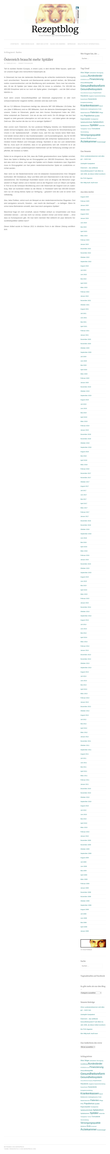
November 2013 (86, 659)
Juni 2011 (84, 762)
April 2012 (84, 728)
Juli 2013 (83, 676)
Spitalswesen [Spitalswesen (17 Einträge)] (85, 125)
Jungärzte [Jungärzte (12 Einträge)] (91, 96)
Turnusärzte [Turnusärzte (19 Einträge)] (96, 128)
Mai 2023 (84, 227)
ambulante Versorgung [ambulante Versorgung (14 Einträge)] (96, 72)
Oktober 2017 (85, 482)
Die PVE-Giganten (87, 178)
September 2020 (86, 352)
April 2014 (84, 637)
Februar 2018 (85, 469)
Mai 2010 (84, 819)
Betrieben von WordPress (14, 1147)
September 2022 (86, 261)
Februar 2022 (85, 292)
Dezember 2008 (86, 892)
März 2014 (84, 641)
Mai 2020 (84, 365)
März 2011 (84, 775)
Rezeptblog (55, 29)
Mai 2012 (84, 724)
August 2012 (85, 715)
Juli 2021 (83, 313)
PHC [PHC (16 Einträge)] (82, 116)
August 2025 (85, 197)
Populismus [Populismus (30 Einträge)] (89, 115)
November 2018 (86, 439)
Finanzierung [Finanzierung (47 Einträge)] (96, 79)
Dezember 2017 (86, 473)
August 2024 (85, 214)
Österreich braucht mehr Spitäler (28, 60)
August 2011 (85, 754)
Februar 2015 (85, 598)
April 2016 (84, 546)
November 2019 (86, 387)
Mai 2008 (84, 922)
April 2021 (84, 326)
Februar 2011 (85, 780)
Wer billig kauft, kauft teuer (89, 182)
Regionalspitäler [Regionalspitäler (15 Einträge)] (85, 119)
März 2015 (84, 594)
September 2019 (86, 395)
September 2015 (86, 572)
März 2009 (84, 879)
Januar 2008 (85, 931)
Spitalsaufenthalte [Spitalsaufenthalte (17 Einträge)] (87, 122)
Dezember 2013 (86, 654)
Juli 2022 (83, 270)
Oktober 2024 (85, 210)
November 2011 (86, 741)
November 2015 (86, 564)
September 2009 (86, 853)
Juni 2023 (84, 222)
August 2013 (85, 672)
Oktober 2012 (85, 711)
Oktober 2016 (85, 529)
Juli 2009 (83, 862)
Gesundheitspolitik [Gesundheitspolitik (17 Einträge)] (87, 82)
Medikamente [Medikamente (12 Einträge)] (84, 109)
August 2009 (85, 857)
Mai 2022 (84, 279)
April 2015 (84, 590)
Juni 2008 (84, 918)
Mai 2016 (84, 542)
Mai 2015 (84, 585)
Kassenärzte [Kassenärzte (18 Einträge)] (92, 99)
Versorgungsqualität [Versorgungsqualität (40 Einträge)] (90, 135)
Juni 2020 (84, 361)
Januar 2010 (85, 836)
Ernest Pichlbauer (25, 63)
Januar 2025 (85, 205)
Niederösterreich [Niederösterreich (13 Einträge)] (85, 112)
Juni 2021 (84, 318)
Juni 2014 (84, 629)
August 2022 (85, 266)
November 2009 (86, 845)
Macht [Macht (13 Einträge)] (101, 106)
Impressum (71, 44)
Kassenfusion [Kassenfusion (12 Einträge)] (84, 99)
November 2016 (86, 525)
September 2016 (86, 534)
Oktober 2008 (85, 901)
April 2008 (84, 927)
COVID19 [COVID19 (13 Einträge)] (83, 79)
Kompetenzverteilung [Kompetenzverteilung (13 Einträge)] (87, 102)
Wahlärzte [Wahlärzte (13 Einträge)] (83, 138)
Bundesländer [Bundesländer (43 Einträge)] (95, 75)
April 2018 (84, 460)
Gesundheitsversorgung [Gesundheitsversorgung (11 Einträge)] (86, 92)
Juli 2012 (83, 719)
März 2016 (84, 551)
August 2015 (85, 577)
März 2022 (84, 287)
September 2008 (86, 905)
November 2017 (86, 477)
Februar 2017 (85, 512)
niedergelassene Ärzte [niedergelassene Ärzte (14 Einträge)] (94, 109)
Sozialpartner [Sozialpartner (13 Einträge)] (94, 119)
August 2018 (85, 451)
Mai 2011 (84, 767)
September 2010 (86, 801)
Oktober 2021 (85, 305)
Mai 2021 (84, 322)
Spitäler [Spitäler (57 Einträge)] (94, 125)
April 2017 (84, 503)
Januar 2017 (85, 516)
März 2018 (84, 464)
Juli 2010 (83, 810)
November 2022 (86, 253)
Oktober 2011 (85, 745)
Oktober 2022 (85, 257)
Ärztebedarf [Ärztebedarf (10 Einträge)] (93, 138)
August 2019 (85, 400)
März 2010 (84, 827)
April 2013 (84, 689)
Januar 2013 (85, 702)
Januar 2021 (85, 335)
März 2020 (84, 374)
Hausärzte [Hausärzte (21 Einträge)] (84, 96)
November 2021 (86, 300)
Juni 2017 (84, 495)
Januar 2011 (85, 784)
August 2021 (85, 309)
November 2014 (86, 607)
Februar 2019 (85, 425)
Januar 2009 (85, 888)
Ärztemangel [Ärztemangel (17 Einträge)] (101, 142)
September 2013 (86, 667)
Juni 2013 (84, 680)
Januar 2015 (85, 603)
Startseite (15, 44)
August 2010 (85, 806)
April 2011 (84, 771)
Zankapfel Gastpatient (88, 163)
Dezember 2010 (86, 788)
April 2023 (84, 231)
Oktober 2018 (85, 443)
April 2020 (84, 369)
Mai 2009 (84, 870)
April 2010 (84, 823)
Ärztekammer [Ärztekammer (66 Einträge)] (89, 141)
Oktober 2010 (85, 797)
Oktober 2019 (85, 391)
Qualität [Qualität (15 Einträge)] (97, 116)
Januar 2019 (85, 430)
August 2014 (85, 620)
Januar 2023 (85, 244)
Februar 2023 (85, 240)
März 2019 (84, 421)
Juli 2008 (83, 914)
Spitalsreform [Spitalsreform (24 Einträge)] (98, 122)
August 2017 (85, 486)
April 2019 (84, 417)
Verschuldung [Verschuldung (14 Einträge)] (85, 132)
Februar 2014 (85, 646)
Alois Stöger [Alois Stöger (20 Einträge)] (85, 72)
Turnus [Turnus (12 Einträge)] (89, 128)
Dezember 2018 (86, 434)
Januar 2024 (85, 218)
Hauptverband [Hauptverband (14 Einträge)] (97, 92)
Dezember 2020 (86, 339)
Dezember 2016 (86, 521)
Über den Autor (42, 44)
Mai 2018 (84, 456)
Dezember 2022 (86, 248)
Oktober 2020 (85, 348)
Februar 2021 (85, 330)
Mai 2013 (84, 685)
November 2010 (86, 793)
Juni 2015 (84, 581)
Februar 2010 (85, 832)
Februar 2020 (85, 378)
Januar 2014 (85, 650)
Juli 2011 (83, 758)
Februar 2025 (85, 201)
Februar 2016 (85, 555)
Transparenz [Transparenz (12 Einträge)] (84, 128)
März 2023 (84, 235)
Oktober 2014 (85, 611)
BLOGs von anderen (57, 44)
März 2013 (84, 693)
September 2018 (86, 447)
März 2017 (84, 508)
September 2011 (86, 750)
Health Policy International (88, 44)
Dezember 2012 (86, 706)
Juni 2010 (84, 814)
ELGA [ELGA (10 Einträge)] (87, 79)
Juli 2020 (83, 356)
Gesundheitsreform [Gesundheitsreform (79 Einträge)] (93, 85)
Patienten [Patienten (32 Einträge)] (94, 112)
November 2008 (86, 896)
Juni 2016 (84, 538)
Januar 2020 (85, 382)
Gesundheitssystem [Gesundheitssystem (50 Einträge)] (91, 89)
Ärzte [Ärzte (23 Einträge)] (89, 138)
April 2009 (84, 875)
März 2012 (84, 732)
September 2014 (86, 616)
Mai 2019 (84, 413)
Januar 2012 (85, 736)
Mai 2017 (84, 499)
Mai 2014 (84, 633)
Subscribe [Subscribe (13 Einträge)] (102, 125)
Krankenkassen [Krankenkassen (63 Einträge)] (90, 105)
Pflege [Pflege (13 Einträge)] (101, 112)
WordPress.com (30, 1149)
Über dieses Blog (27, 44)
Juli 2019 (83, 404)
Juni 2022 (84, 274)
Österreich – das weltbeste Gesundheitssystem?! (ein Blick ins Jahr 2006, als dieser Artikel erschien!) (93, 171)
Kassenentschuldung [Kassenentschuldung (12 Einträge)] (99, 96)
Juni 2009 (84, 866)
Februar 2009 (85, 883)
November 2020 (86, 343)
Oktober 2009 (85, 849)
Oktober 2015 (85, 568)
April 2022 (84, 283)
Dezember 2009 (86, 840)
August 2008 (85, 909)
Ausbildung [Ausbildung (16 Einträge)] (84, 76)
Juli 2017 (83, 490)
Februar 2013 (85, 698)
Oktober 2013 (85, 663)
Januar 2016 (85, 559)
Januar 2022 (85, 296)
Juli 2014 (83, 624)
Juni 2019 (84, 408)
